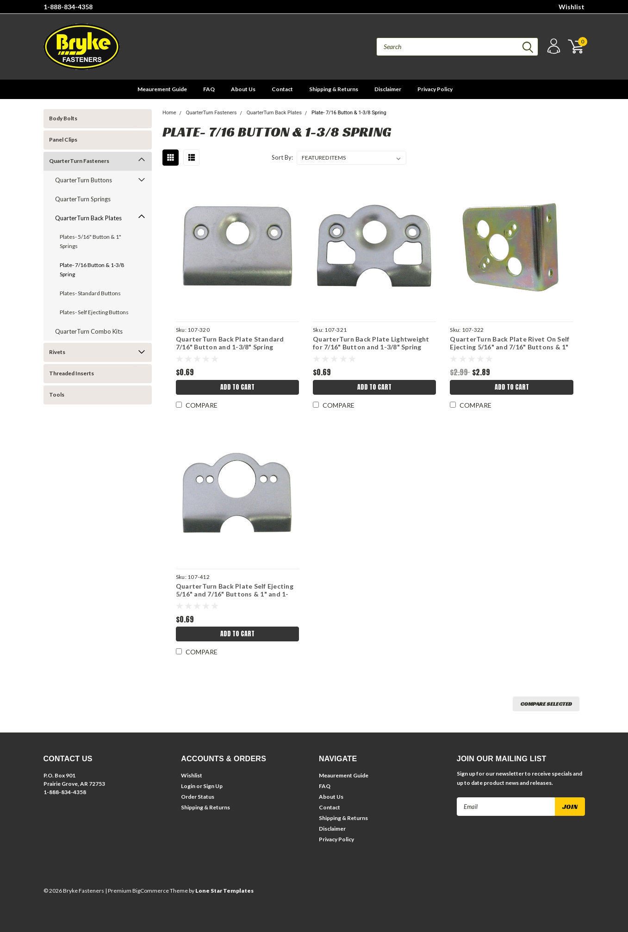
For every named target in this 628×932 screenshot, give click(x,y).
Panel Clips (63, 139)
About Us (243, 89)
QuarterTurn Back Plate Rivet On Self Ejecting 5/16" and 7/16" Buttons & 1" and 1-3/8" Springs (509, 347)
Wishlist (571, 7)
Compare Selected (546, 703)
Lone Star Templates (224, 890)
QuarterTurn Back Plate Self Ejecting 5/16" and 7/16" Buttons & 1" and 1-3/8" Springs (234, 594)
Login (188, 786)
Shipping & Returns (333, 89)
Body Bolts (63, 118)
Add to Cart (237, 387)
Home (169, 113)
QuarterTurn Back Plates (88, 218)
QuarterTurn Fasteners (79, 160)
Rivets (57, 351)
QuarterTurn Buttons (83, 180)
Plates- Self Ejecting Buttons (94, 312)
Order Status (197, 796)
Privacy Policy (435, 89)
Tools (56, 394)
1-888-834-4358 (68, 7)
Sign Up (213, 786)
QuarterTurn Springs (83, 199)
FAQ (209, 89)
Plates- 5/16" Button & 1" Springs (90, 241)
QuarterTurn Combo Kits (89, 331)
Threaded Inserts (71, 373)
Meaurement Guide (162, 89)
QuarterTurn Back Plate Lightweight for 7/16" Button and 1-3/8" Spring (371, 343)
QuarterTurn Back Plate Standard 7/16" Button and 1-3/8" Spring (230, 343)
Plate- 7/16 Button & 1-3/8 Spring (92, 269)
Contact (282, 89)
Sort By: (282, 157)
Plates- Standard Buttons (90, 293)
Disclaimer (387, 89)
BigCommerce (150, 890)
